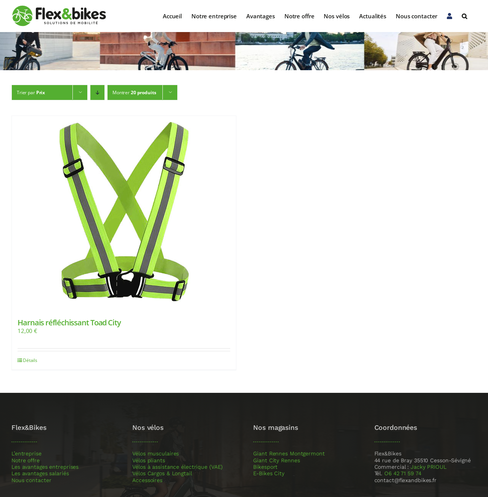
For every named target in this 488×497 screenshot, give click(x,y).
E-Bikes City (268, 473)
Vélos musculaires (155, 453)
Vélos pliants (148, 460)
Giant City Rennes (276, 460)
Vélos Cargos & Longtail (162, 473)
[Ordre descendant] (97, 92)
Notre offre (25, 460)
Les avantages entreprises (45, 467)
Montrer (134, 92)
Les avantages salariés (40, 473)
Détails (30, 360)
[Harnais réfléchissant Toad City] (124, 211)
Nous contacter (31, 480)
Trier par (31, 92)
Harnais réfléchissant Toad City (69, 322)
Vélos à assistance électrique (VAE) (177, 467)
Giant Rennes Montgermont (288, 453)
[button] (464, 16)
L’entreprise (26, 453)
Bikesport (265, 467)
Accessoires (147, 480)
